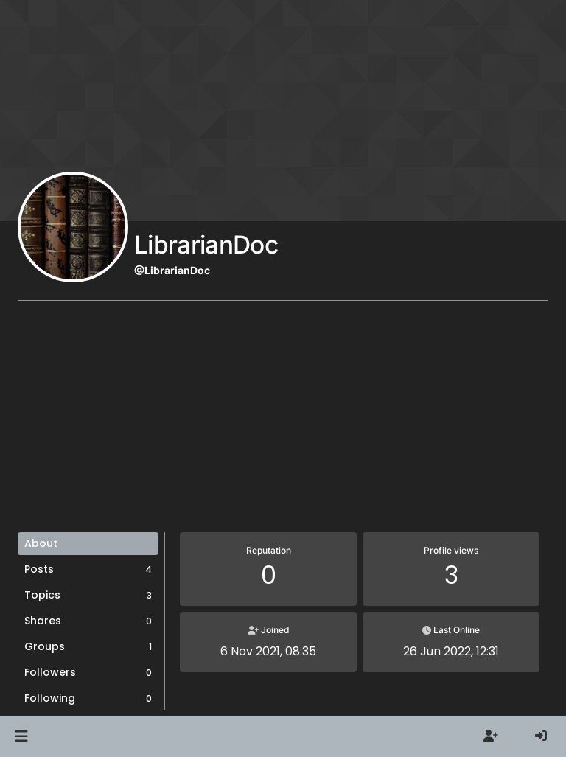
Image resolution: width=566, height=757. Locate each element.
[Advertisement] (283, 421)
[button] (21, 736)
